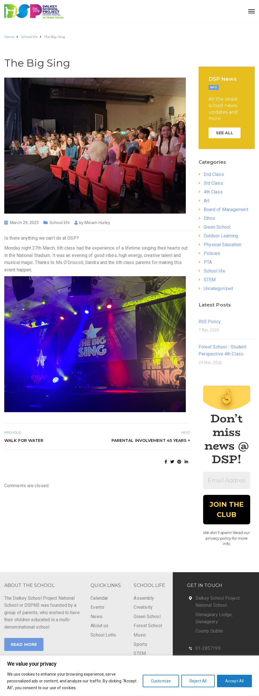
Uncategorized (218, 288)
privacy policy (218, 538)
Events (97, 607)
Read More (24, 644)
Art (206, 200)
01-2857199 (207, 648)
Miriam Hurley (97, 222)
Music (140, 635)
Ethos (209, 218)
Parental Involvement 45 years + (150, 440)
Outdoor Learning (221, 236)
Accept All (234, 681)
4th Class (213, 192)
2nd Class (214, 174)
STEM (210, 279)
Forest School (148, 625)
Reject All (198, 681)
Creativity (143, 607)
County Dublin (209, 631)
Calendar (99, 598)
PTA (208, 262)
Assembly (144, 598)
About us (99, 625)
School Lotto (103, 635)
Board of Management (226, 209)
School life (60, 222)
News (96, 616)
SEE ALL (224, 132)
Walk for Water (23, 440)
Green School (217, 227)
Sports (140, 644)
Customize (161, 681)
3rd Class (213, 183)
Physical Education (223, 244)
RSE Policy (210, 321)
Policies (212, 253)
